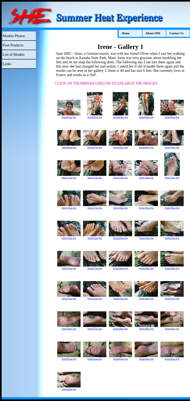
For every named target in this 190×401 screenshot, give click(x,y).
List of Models (14, 55)
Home (126, 33)
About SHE (153, 33)
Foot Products (13, 45)
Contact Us (176, 33)
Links (7, 64)
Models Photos (14, 36)
